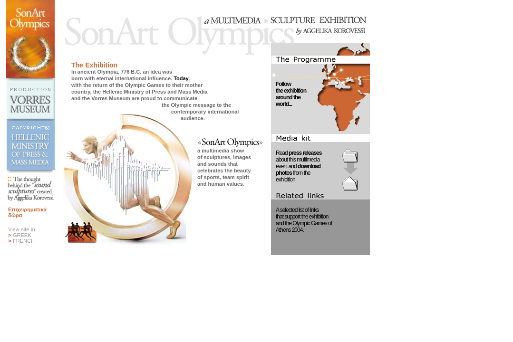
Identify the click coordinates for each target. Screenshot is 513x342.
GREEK (22, 235)
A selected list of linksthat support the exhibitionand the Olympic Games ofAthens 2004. (304, 220)
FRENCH (24, 241)
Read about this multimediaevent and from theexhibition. (298, 166)
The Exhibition (94, 65)
